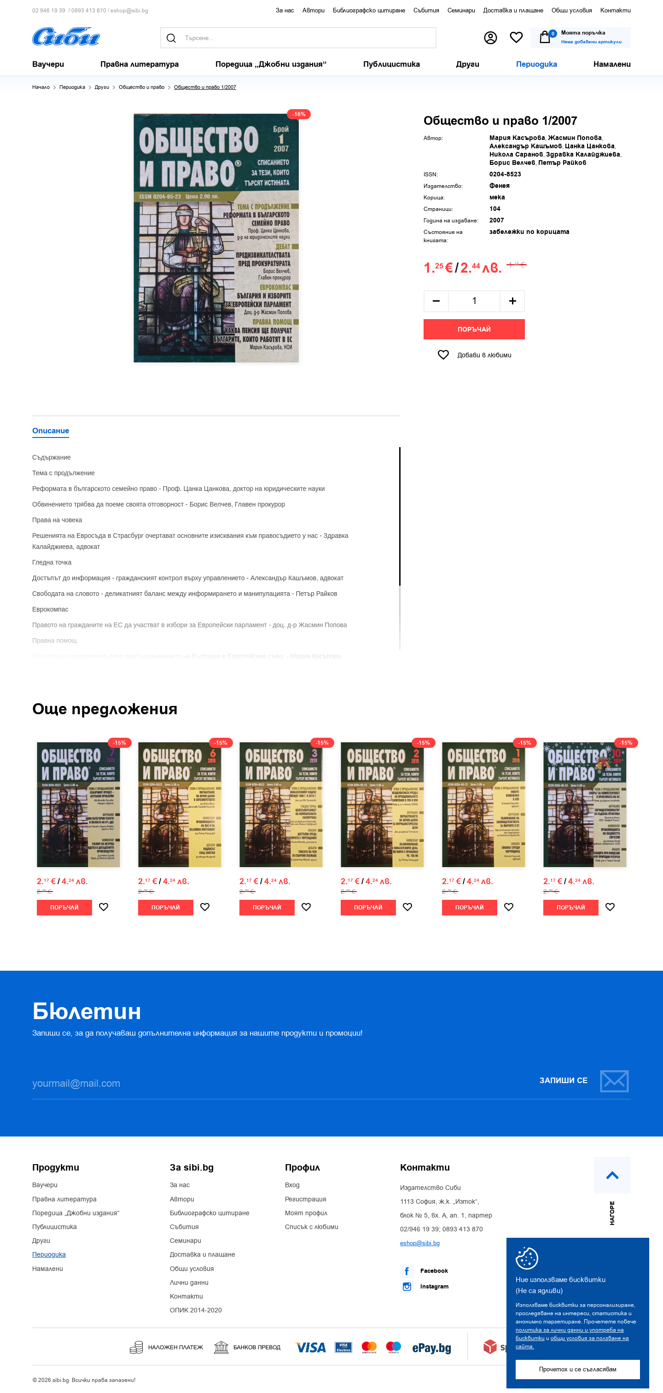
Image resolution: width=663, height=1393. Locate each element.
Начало (41, 87)
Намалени (47, 1269)
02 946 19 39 (48, 10)
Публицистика (54, 1227)
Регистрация (305, 1199)
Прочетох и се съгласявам (577, 1369)
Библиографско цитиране (369, 10)
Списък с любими (311, 1227)
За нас (285, 10)
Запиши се (585, 1081)
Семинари (461, 10)
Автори (313, 10)
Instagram (424, 1287)
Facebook (424, 1271)
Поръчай (474, 329)
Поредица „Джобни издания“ (76, 1213)
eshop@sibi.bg (129, 10)
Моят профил (306, 1213)
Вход (292, 1185)
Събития (426, 10)
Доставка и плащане (513, 10)
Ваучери (45, 1185)
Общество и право (141, 87)
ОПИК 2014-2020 (196, 1310)
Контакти (615, 10)
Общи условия (572, 10)
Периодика (72, 87)
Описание (50, 431)
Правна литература (64, 1199)
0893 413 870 (88, 10)
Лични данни (189, 1283)
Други (102, 87)
